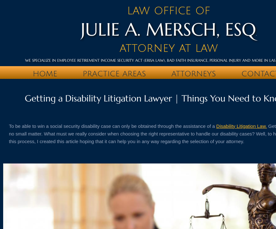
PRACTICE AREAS (114, 74)
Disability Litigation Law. (241, 126)
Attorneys (193, 74)
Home (45, 74)
